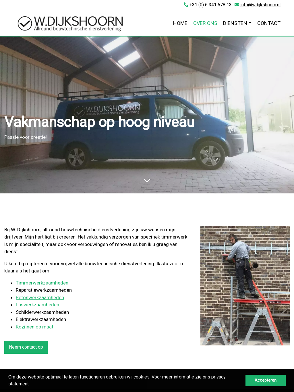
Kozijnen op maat (34, 327)
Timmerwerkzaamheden (42, 283)
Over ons (205, 23)
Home (180, 23)
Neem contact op (26, 347)
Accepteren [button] (265, 380)
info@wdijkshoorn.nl (260, 4)
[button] (31, 384)
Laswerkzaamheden (37, 305)
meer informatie (178, 377)
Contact (269, 23)
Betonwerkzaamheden (40, 297)
